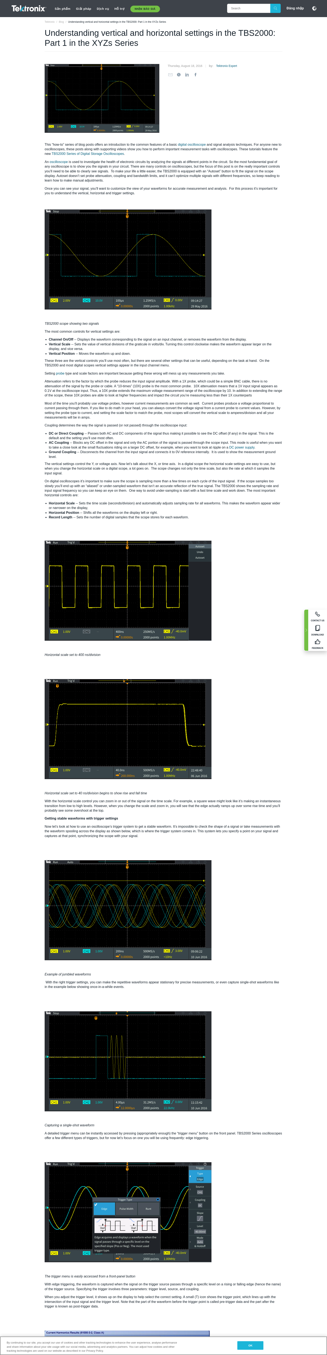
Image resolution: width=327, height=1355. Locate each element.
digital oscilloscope (192, 144)
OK (250, 1345)
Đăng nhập (295, 8)
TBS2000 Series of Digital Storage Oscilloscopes (88, 153)
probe (60, 373)
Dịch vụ (103, 8)
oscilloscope (59, 162)
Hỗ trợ (119, 8)
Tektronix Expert (226, 66)
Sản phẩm (62, 8)
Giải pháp (83, 8)
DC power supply (241, 447)
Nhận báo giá (145, 9)
